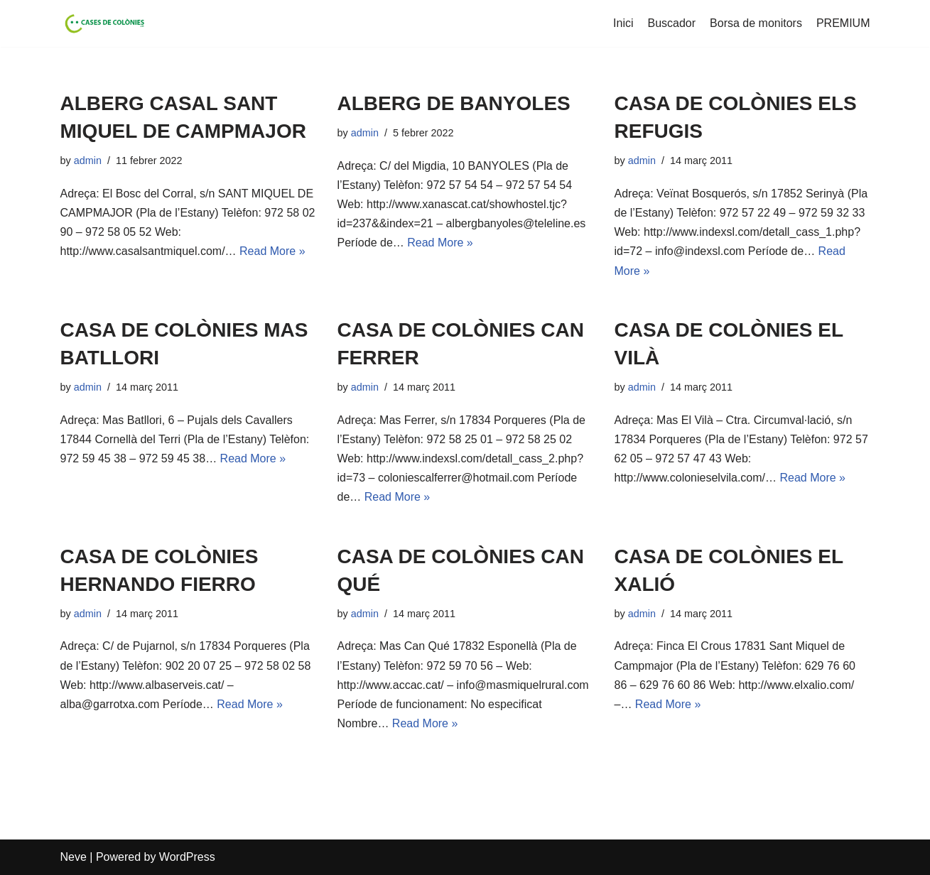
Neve (73, 857)
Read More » (272, 251)
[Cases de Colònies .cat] (103, 23)
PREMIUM (843, 23)
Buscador (672, 23)
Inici (623, 23)
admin (88, 160)
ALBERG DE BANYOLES (454, 103)
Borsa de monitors (756, 23)
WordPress (187, 857)
